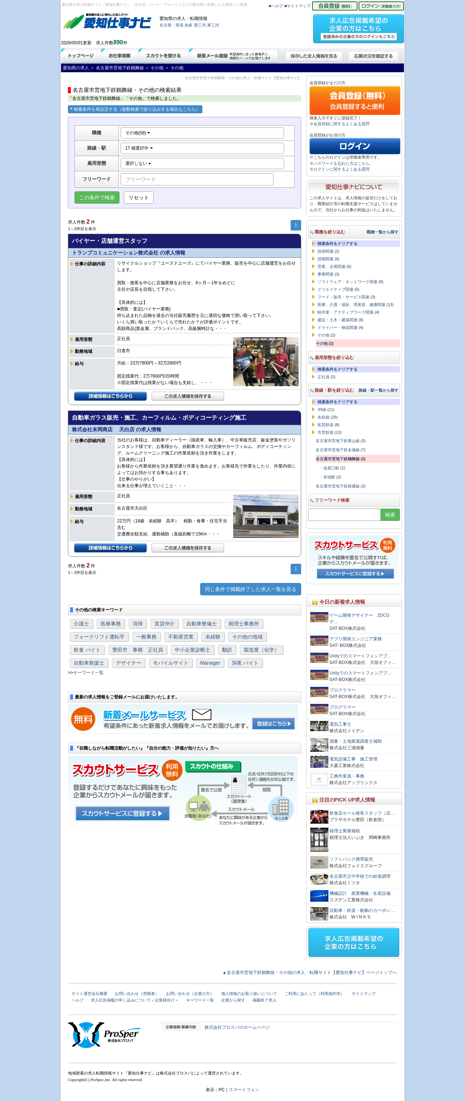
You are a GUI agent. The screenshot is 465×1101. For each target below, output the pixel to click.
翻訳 (227, 650)
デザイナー (128, 663)
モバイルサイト (171, 663)
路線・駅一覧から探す (379, 390)
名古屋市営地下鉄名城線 (338, 450)
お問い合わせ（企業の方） (190, 993)
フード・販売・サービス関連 (343, 297)
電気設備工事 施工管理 (353, 759)
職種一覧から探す (383, 232)
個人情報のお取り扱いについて (249, 993)
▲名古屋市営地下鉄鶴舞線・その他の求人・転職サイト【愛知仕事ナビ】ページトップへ (309, 972)
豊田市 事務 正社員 (137, 650)
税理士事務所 (244, 624)
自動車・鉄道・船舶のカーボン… (362, 910)
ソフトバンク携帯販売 (351, 859)
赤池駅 (329, 477)
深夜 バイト (245, 663)
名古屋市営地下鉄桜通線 (338, 486)
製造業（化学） (261, 650)
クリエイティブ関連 (335, 289)
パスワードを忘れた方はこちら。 (343, 163)
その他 (323, 335)
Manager (210, 663)
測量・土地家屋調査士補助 (355, 741)
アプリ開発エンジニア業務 (355, 638)
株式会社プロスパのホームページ (237, 1027)
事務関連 (325, 274)
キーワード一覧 (88, 672)
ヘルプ (78, 1000)
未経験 (213, 637)
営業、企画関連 (331, 266)
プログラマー (342, 690)
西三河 (200, 25)
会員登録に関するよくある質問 (341, 124)
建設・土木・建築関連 (337, 320)
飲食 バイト (87, 650)
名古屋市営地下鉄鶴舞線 (338, 459)
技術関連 (325, 251)
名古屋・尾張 (171, 25)
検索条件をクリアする (337, 243)
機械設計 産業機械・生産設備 (360, 893)
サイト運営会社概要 (90, 993)
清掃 (138, 624)
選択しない (138, 163)
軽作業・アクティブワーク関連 (345, 312)
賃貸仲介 (164, 624)
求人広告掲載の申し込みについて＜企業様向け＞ (135, 1000)
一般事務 (146, 637)
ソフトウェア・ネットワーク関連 (347, 282)
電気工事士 (340, 724)
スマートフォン (244, 1089)
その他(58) (137, 132)
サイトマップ (364, 993)
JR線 (322, 409)
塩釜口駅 (331, 468)
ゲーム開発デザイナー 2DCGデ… (359, 618)
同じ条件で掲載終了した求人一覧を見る (250, 589)
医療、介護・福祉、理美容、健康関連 (351, 304)
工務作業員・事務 (346, 776)
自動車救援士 (89, 663)
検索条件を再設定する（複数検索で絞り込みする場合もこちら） (135, 109)
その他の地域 (247, 637)
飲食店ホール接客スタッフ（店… (362, 813)
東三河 (213, 25)
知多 (189, 25)
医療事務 (111, 624)
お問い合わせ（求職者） (137, 993)
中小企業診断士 (192, 650)
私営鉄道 (325, 425)
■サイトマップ (297, 6)
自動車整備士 (201, 624)
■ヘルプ (276, 6)
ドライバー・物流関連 (337, 327)
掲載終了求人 (264, 1000)
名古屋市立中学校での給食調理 (360, 876)
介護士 (81, 624)
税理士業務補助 (344, 830)
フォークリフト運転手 (99, 637)
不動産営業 (181, 637)
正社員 (323, 377)
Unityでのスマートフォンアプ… (360, 655)
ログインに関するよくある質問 (341, 169)
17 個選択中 (139, 148)
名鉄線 (323, 417)
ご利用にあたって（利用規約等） (314, 993)
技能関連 (325, 259)
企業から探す (233, 1000)
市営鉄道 (325, 432)
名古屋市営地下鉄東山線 (338, 441)
